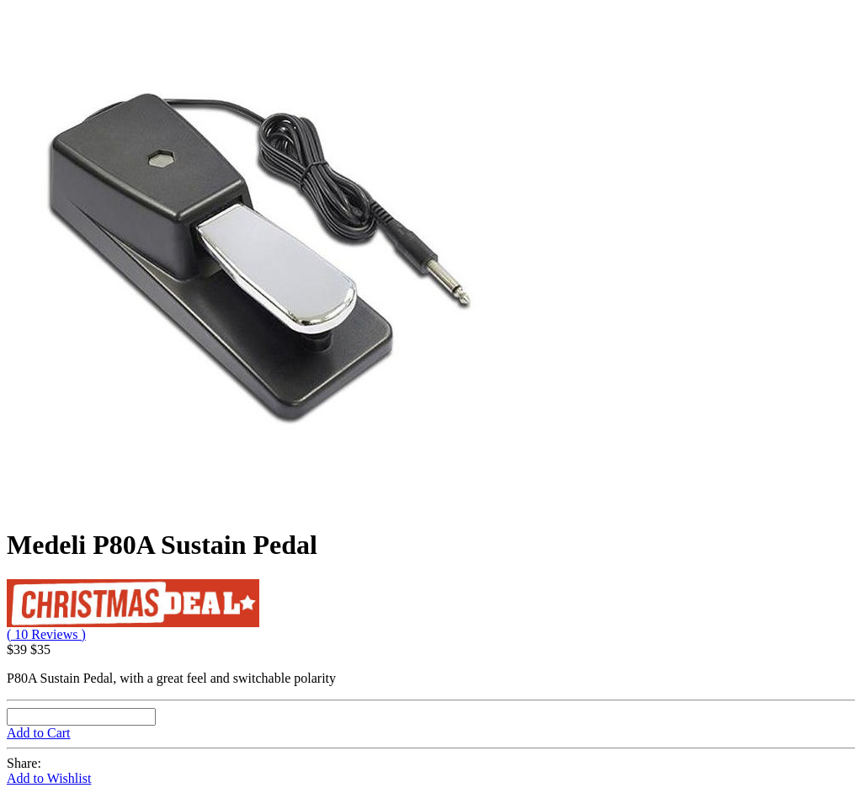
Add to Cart (39, 733)
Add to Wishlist (49, 778)
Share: (24, 763)
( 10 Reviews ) (46, 634)
